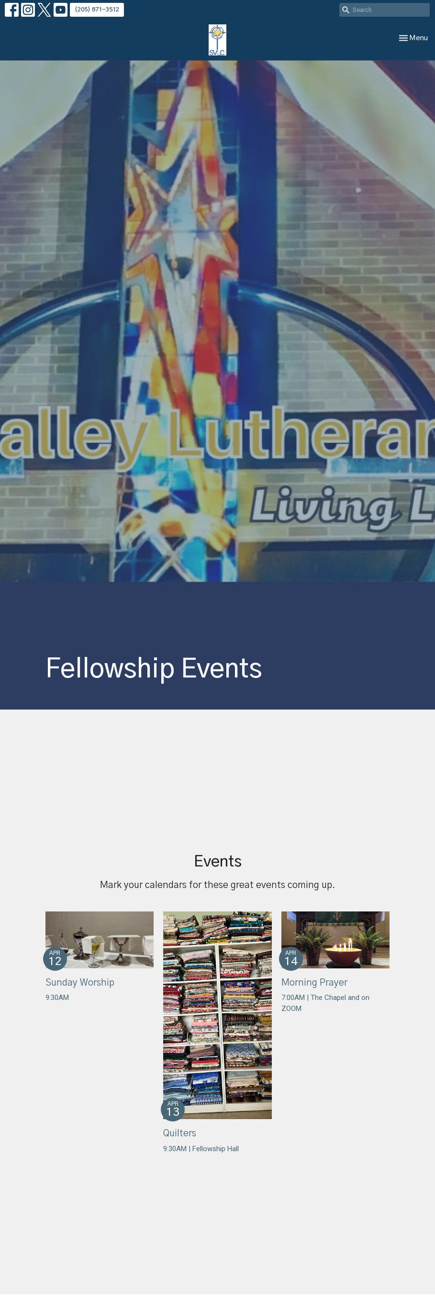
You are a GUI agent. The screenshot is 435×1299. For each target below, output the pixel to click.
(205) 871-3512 (97, 10)
